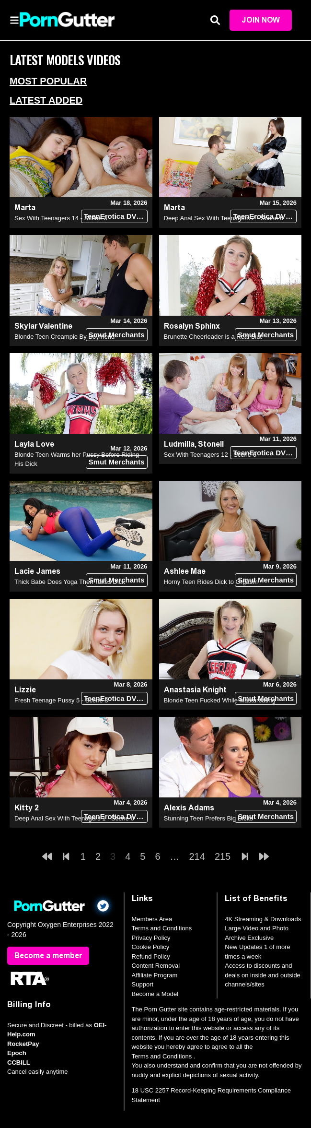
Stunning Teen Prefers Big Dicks (208, 818)
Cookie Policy (151, 947)
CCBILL (18, 1062)
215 (222, 857)
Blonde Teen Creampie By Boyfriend (64, 336)
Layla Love (34, 444)
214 (197, 857)
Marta (24, 208)
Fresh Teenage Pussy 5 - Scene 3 (61, 700)
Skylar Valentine (43, 326)
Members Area (152, 919)
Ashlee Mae (185, 571)
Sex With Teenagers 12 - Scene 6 (210, 454)
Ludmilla (179, 444)
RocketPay (23, 1043)
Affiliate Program (155, 975)
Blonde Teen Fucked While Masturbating (220, 700)
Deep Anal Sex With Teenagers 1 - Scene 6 (74, 818)
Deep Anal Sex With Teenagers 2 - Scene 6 (224, 218)
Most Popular (48, 81)
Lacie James (37, 571)
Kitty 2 (26, 807)
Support (143, 984)
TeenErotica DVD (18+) (116, 217)
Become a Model (155, 993)
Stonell (211, 444)
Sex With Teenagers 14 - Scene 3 (60, 218)
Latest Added (46, 100)
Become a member (48, 955)
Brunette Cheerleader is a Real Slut (213, 336)
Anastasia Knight (195, 689)
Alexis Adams (189, 807)
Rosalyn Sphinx (192, 326)
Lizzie (25, 689)
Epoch (16, 1053)
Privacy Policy (151, 937)
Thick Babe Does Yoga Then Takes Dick (69, 582)
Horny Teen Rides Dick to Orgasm (211, 582)
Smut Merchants (117, 335)
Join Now (261, 19)
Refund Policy (151, 956)
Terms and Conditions (162, 928)
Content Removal (156, 966)
